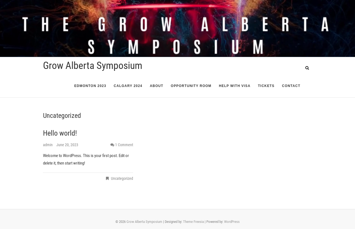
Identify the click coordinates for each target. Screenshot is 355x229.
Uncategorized (122, 178)
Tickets (266, 86)
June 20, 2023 (67, 145)
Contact (291, 86)
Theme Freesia (193, 222)
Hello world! (60, 133)
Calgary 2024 (128, 86)
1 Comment (124, 145)
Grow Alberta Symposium (92, 65)
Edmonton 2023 (90, 86)
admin (48, 145)
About (156, 86)
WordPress (232, 222)
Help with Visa (234, 86)
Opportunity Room (191, 86)
